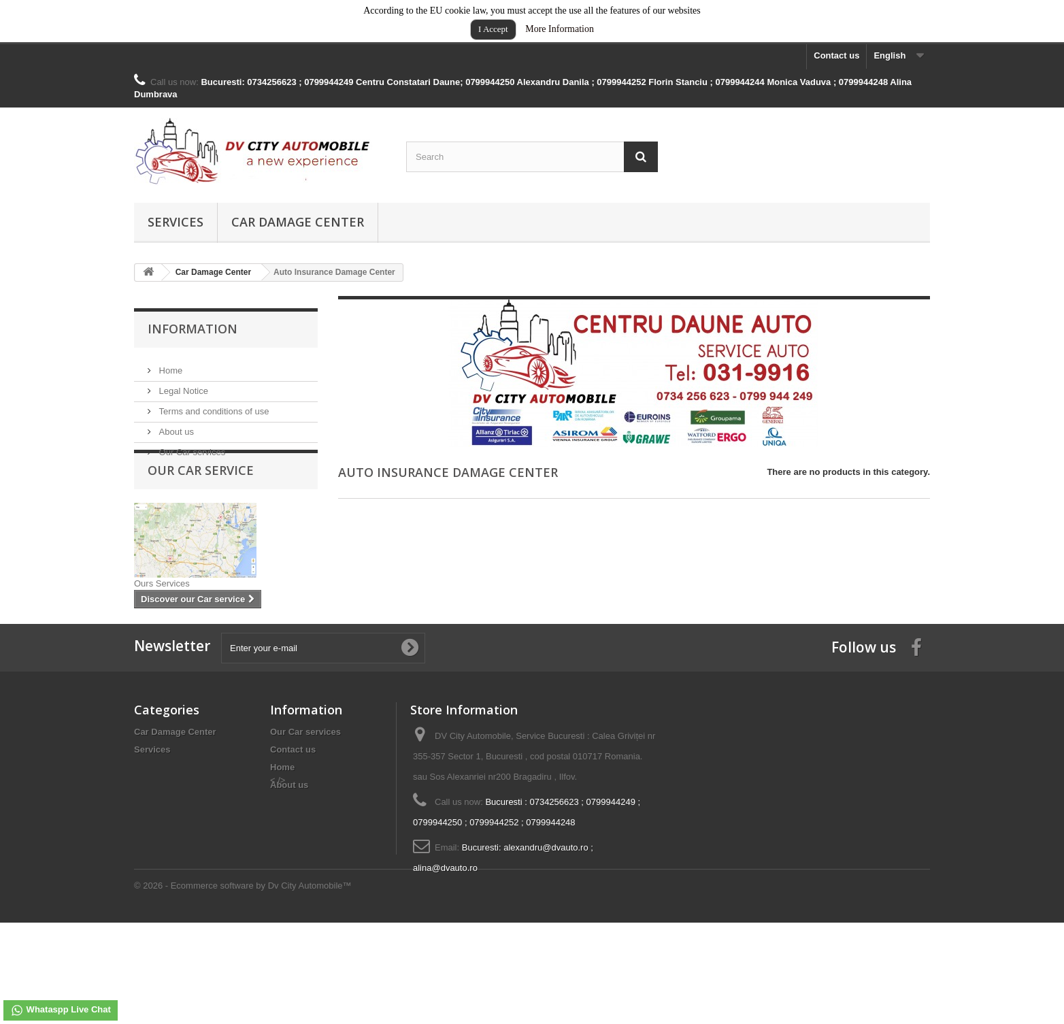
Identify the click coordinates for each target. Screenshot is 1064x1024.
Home (169, 365)
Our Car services (190, 447)
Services (175, 222)
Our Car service (201, 498)
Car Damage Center (297, 222)
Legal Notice (182, 385)
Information (192, 328)
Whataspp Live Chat (60, 1010)
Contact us (836, 55)
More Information (559, 29)
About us (175, 426)
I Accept (493, 29)
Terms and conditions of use (212, 406)
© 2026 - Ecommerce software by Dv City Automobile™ (243, 987)
